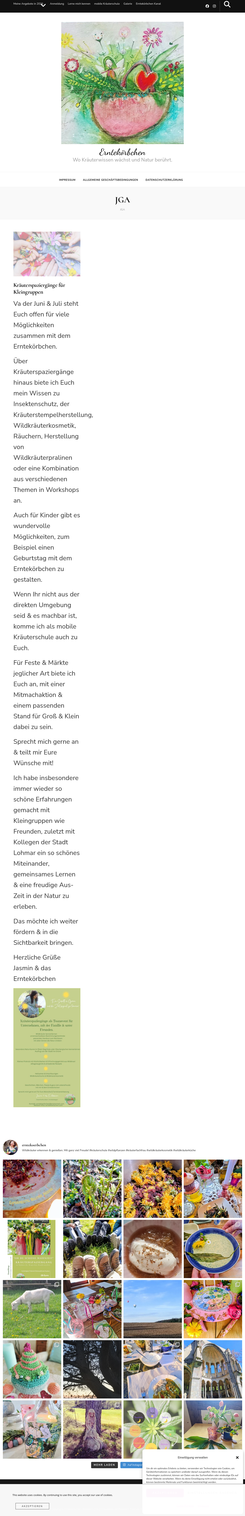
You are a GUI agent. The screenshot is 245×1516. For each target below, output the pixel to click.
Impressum (67, 180)
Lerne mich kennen (79, 4)
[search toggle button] (227, 4)
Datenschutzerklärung (164, 180)
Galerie (127, 4)
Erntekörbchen (122, 152)
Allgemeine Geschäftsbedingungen (110, 180)
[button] (237, 1457)
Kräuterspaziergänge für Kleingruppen (39, 288)
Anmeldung (57, 4)
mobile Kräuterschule (107, 4)
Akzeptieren (32, 1506)
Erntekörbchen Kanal (148, 4)
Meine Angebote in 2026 (28, 4)
